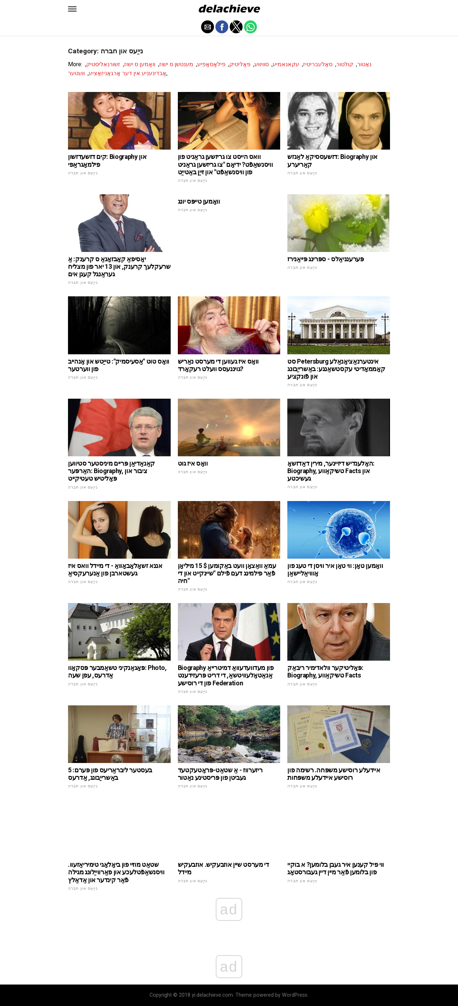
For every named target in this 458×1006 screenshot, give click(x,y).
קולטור (344, 64)
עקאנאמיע (286, 64)
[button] (72, 8)
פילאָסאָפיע (211, 64)
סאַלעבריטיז (317, 64)
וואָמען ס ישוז (139, 64)
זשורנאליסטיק (103, 64)
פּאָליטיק (239, 64)
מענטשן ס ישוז (176, 64)
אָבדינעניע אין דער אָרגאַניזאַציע (127, 73)
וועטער (76, 73)
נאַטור (364, 64)
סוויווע (261, 64)
